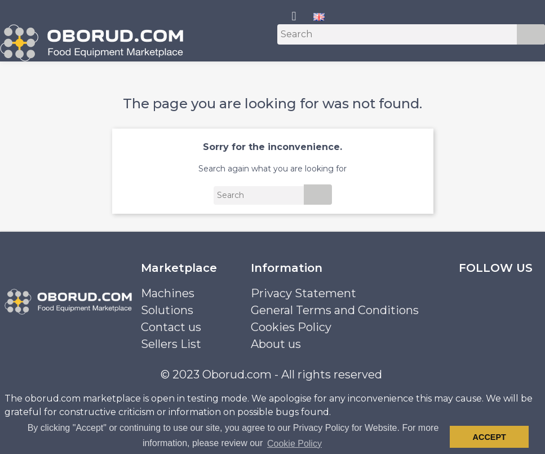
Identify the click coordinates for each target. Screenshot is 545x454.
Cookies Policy (291, 327)
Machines (167, 293)
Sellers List (171, 344)
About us (276, 344)
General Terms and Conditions (335, 310)
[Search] (411, 34)
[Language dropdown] (319, 16)
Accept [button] (489, 437)
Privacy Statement (303, 293)
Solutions (167, 310)
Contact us (171, 327)
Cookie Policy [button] (294, 443)
